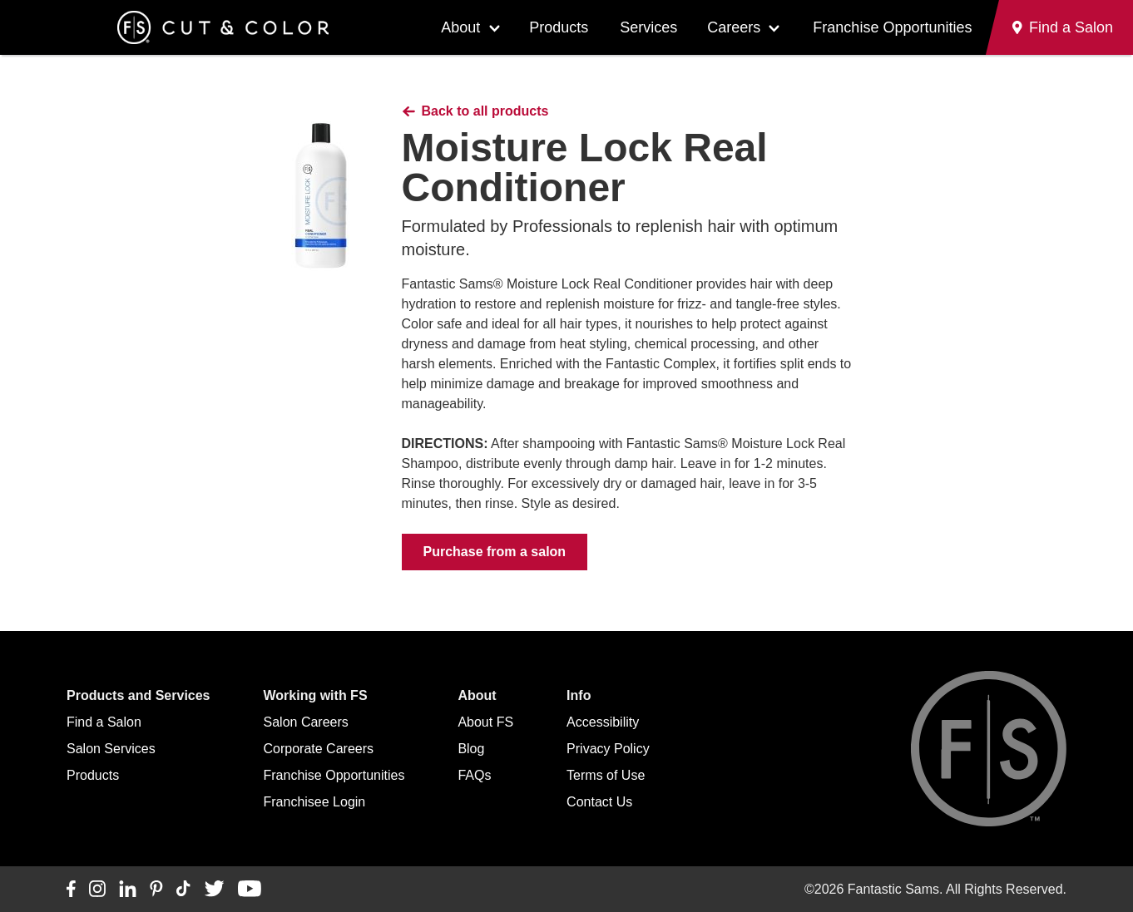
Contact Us (599, 802)
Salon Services (111, 749)
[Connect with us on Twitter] (214, 889)
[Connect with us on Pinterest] (156, 889)
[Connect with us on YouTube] (249, 889)
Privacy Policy (608, 749)
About (460, 27)
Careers (733, 27)
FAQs (474, 775)
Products (558, 27)
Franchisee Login (315, 802)
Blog (471, 749)
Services (648, 27)
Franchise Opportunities (892, 27)
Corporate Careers (319, 749)
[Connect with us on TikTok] (183, 889)
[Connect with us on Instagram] (97, 889)
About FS (485, 722)
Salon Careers (306, 722)
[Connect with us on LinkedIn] (127, 889)
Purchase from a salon (494, 552)
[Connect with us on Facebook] (71, 889)
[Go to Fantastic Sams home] (223, 27)
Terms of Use (605, 775)
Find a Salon (104, 722)
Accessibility (602, 722)
